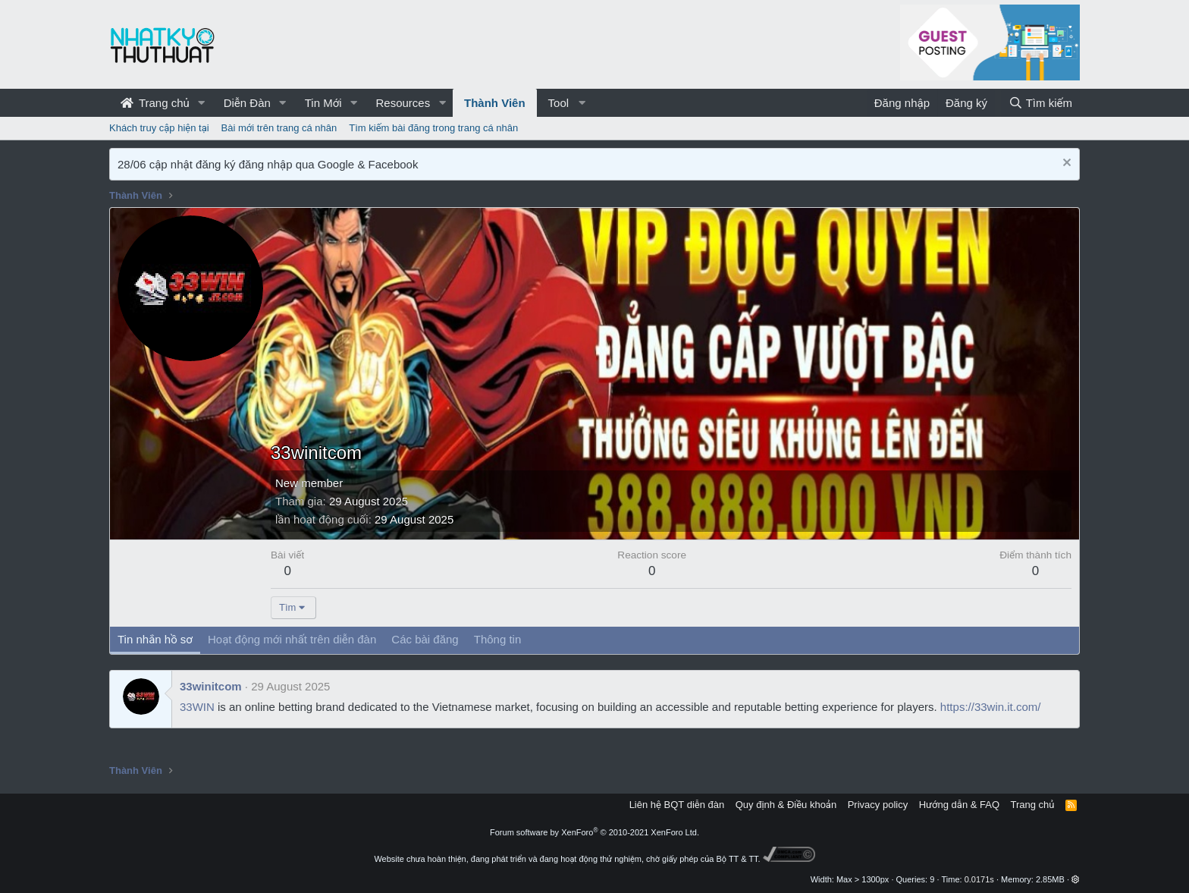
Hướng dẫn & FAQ (959, 804)
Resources (402, 102)
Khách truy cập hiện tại (159, 128)
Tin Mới (323, 102)
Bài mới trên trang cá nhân (279, 128)
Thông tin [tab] (498, 639)
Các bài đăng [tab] (424, 639)
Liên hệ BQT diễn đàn (677, 804)
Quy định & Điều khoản (786, 804)
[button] (201, 103)
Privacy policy (878, 804)
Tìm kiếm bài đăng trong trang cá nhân (433, 128)
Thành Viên (494, 102)
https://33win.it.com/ (990, 706)
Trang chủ (155, 102)
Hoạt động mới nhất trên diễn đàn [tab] (292, 639)
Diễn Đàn (247, 102)
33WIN (197, 706)
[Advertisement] (671, 329)
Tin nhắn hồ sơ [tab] (155, 639)
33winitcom (211, 686)
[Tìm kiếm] (1040, 103)
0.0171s (979, 879)
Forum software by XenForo (594, 832)
